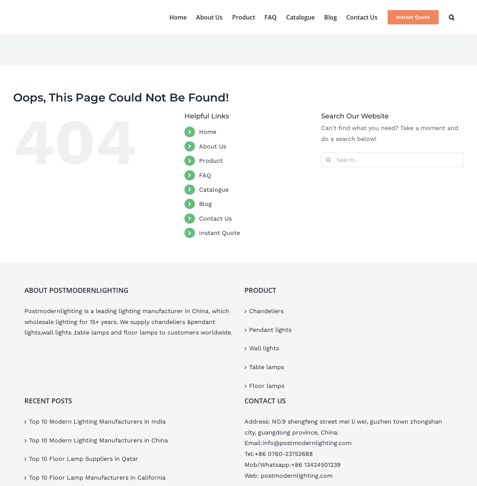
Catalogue (214, 189)
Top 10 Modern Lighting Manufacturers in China (98, 440)
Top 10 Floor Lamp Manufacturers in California (97, 477)
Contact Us (215, 218)
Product (211, 160)
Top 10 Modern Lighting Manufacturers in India (97, 421)
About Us (212, 146)
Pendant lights (270, 329)
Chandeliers (266, 311)
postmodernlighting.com (297, 475)
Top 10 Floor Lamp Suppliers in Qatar (83, 458)
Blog (205, 203)
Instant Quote (219, 232)
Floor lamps (266, 385)
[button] (451, 17)
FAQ (205, 175)
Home (207, 131)
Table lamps (266, 367)
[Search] (328, 159)
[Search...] (392, 159)
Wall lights (264, 348)
